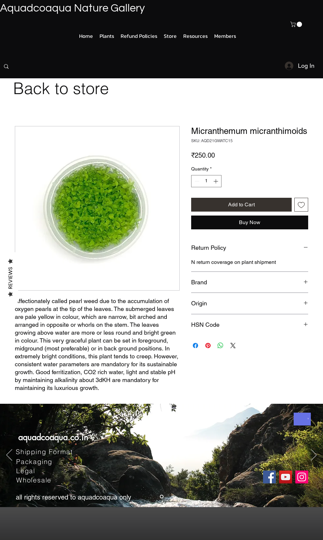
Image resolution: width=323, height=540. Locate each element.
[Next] (314, 455)
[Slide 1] (161, 497)
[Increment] (216, 181)
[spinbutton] (206, 181)
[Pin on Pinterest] (208, 345)
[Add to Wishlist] (301, 205)
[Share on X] (233, 345)
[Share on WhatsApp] (220, 345)
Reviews (10, 278)
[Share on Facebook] (195, 345)
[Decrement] (196, 181)
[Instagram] (301, 477)
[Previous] (9, 455)
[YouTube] (285, 477)
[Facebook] (269, 477)
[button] (296, 24)
